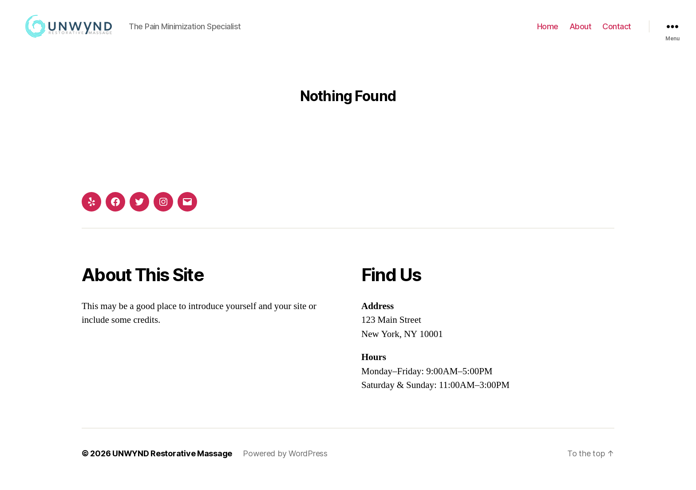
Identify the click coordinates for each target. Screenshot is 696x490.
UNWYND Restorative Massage (172, 465)
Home (547, 32)
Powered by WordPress (285, 465)
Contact (616, 32)
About (580, 32)
